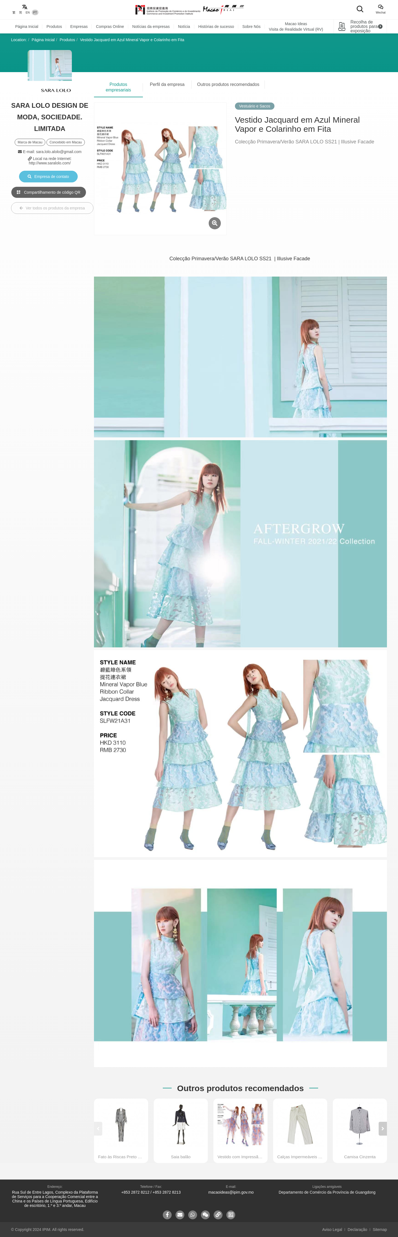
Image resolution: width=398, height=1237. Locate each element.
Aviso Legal (332, 1229)
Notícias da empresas (151, 26)
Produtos (54, 26)
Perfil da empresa (167, 84)
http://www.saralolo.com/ (50, 163)
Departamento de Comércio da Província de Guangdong (327, 1192)
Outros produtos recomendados (228, 84)
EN (28, 12)
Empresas (79, 26)
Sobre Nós (251, 26)
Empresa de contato (48, 176)
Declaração (357, 1229)
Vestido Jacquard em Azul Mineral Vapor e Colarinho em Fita (132, 40)
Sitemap (380, 1229)
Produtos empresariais (118, 87)
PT (35, 12)
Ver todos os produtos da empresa (52, 208)
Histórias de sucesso (216, 26)
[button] (383, 1129)
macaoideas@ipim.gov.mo (231, 1192)
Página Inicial (26, 26)
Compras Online (110, 26)
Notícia (184, 26)
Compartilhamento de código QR (48, 192)
